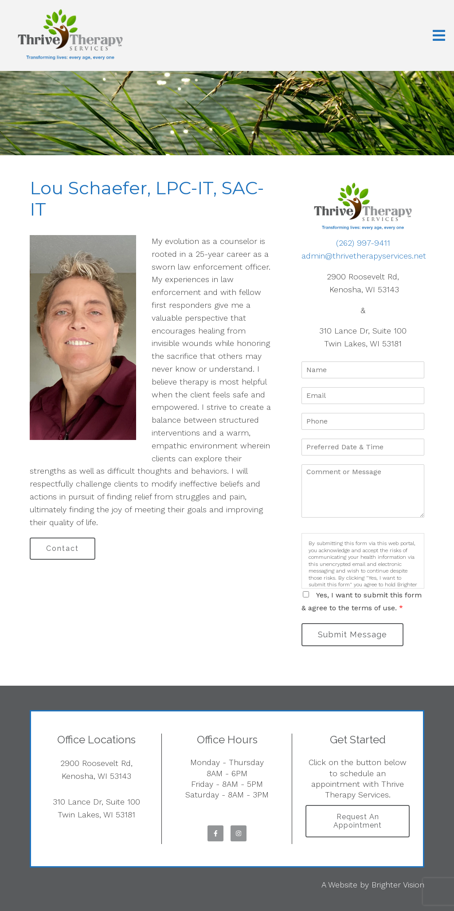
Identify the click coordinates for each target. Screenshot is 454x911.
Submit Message (352, 634)
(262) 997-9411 (363, 242)
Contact (62, 548)
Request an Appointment (357, 821)
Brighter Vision (398, 884)
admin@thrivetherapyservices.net (363, 255)
